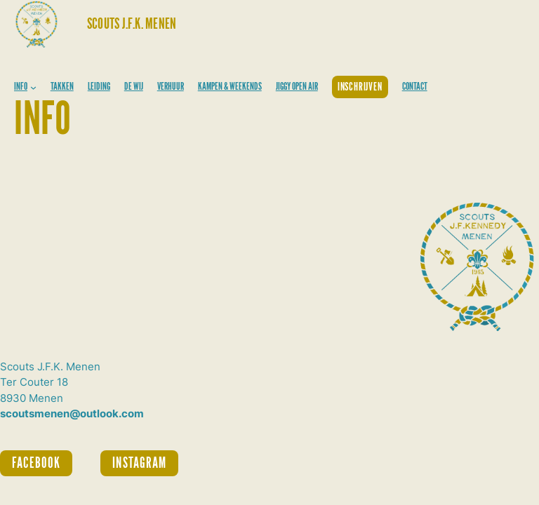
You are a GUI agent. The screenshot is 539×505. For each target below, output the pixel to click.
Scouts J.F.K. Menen (131, 24)
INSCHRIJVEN (360, 87)
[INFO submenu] (33, 87)
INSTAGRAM (139, 463)
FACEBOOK (36, 463)
